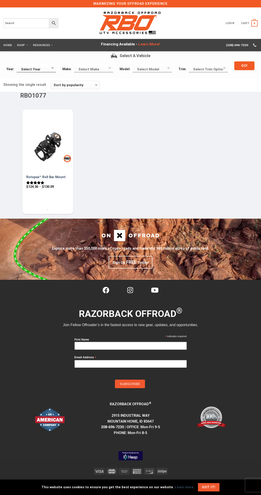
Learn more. (184, 487)
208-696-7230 (112, 427)
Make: (67, 69)
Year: (10, 69)
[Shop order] (75, 85)
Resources (43, 45)
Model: (125, 69)
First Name (82, 339)
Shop (22, 45)
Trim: (182, 69)
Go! (244, 66)
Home (7, 45)
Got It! (208, 487)
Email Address (86, 357)
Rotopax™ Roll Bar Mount (46, 177)
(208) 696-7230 (237, 45)
